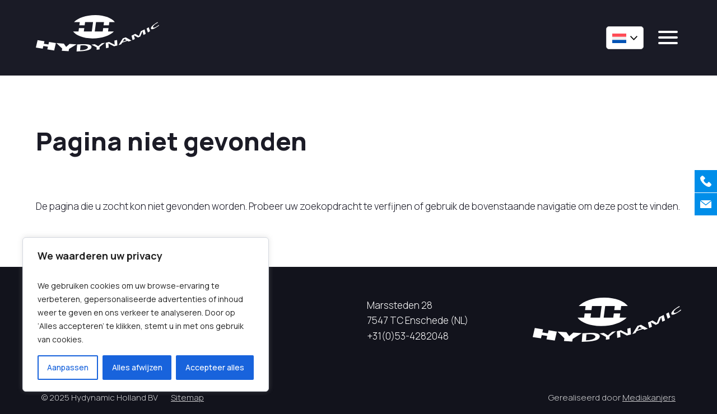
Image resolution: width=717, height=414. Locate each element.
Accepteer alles (214, 367)
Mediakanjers (649, 397)
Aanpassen (68, 367)
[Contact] (706, 204)
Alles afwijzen (137, 367)
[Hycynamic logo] (97, 33)
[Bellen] (706, 181)
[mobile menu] (668, 37)
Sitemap (187, 397)
